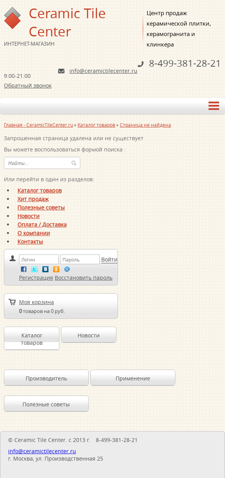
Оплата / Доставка (42, 224)
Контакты (30, 241)
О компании (33, 233)
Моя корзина (36, 302)
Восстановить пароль (83, 277)
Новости (28, 216)
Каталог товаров (39, 190)
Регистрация (36, 277)
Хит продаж (32, 199)
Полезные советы (41, 207)
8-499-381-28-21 (185, 63)
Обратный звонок (28, 85)
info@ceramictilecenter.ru (103, 70)
